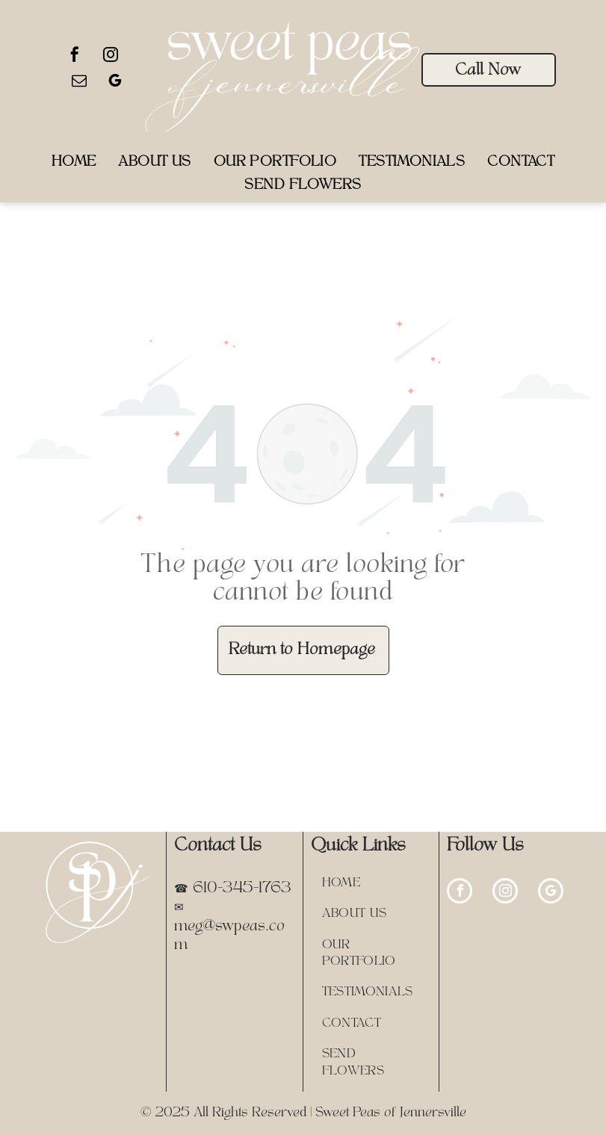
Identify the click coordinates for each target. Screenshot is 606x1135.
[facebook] (75, 56)
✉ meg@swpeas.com (229, 926)
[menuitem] (74, 162)
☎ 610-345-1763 (232, 888)
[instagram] (110, 56)
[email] (79, 82)
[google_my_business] (115, 82)
